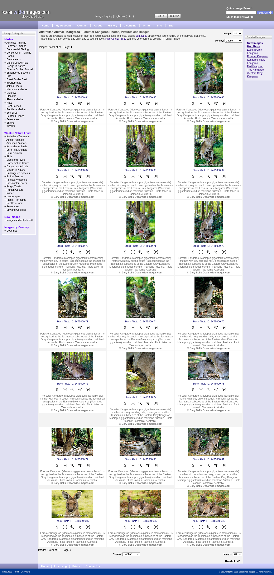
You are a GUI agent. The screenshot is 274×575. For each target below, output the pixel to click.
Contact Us (93, 566)
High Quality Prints (115, 38)
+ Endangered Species (17, 72)
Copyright (25, 572)
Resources (7, 572)
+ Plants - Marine (13, 99)
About (98, 25)
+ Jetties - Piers (13, 86)
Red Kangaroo (255, 66)
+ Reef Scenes (12, 106)
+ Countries (10, 230)
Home (45, 25)
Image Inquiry (103, 16)
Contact (82, 25)
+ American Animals (15, 143)
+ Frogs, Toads (12, 186)
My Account (63, 25)
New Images (255, 43)
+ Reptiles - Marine (14, 109)
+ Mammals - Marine (15, 89)
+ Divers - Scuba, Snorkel (18, 69)
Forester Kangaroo (257, 56)
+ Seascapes (11, 119)
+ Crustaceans (12, 59)
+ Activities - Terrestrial (16, 136)
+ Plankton (10, 96)
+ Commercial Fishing (16, 49)
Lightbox (120, 16)
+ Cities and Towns (14, 159)
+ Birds (8, 156)
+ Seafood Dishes (14, 116)
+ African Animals (14, 139)
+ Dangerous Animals (16, 62)
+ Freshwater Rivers (15, 183)
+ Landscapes (12, 196)
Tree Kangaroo (255, 69)
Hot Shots (253, 46)
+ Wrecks (9, 126)
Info (159, 25)
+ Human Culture (13, 189)
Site (170, 25)
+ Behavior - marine (15, 46)
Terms (16, 572)
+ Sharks (9, 122)
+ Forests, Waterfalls (15, 179)
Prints (147, 25)
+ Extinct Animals (14, 176)
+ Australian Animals (15, 146)
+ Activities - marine (15, 42)
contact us (141, 35)
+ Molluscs (10, 92)
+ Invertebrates (12, 82)
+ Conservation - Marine (17, 52)
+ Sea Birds (10, 112)
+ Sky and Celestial (15, 209)
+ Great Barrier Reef (15, 79)
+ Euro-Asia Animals (15, 149)
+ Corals (9, 56)
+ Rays (8, 102)
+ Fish (7, 76)
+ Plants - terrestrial (15, 199)
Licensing (130, 25)
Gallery (112, 25)
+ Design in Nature (14, 66)
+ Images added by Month (18, 220)
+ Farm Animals (13, 153)
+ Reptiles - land (13, 203)
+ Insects (9, 193)
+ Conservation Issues (16, 163)
